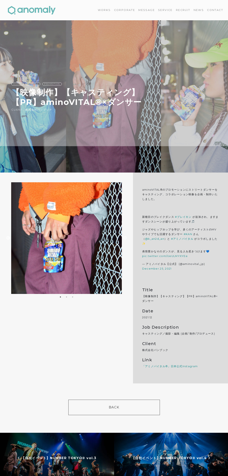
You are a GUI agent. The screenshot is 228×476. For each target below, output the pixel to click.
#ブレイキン (183, 216)
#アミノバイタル (182, 238)
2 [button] (66, 297)
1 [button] (60, 297)
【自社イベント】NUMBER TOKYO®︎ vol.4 (171, 458)
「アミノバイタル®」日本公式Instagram (170, 366)
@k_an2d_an (154, 238)
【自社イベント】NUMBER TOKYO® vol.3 (57, 458)
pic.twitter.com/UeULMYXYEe (165, 256)
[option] (66, 238)
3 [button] (73, 297)
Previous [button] (8, 238)
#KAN (188, 234)
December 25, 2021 (157, 268)
